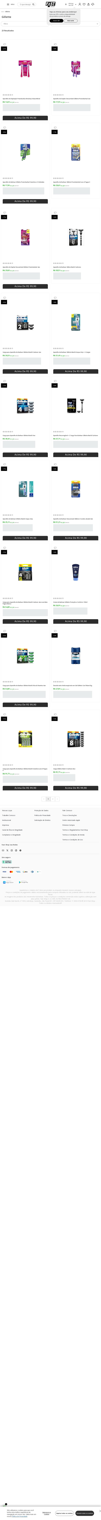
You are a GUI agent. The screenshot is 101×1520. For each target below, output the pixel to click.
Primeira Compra (68, 825)
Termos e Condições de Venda (73, 835)
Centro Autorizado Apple (71, 820)
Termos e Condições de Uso (72, 840)
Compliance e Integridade (11, 835)
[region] (50, 1513)
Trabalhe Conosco (8, 815)
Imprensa (5, 825)
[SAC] (92, 4)
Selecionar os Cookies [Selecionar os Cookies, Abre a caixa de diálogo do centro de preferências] (46, 1513)
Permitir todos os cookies (85, 1513)
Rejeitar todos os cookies (64, 1513)
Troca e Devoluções (69, 815)
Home (2, 11)
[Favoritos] (84, 4)
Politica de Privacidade (42, 815)
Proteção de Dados (41, 810)
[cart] (88, 4)
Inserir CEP (56, 21)
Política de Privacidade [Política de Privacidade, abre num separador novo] (19, 1516)
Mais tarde (70, 21)
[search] (26, 4)
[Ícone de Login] (79, 4)
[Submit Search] (33, 4)
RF (61, 903)
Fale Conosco (67, 810)
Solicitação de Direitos (42, 820)
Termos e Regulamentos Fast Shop (75, 830)
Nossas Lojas (7, 810)
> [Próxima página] (57, 799)
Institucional (6, 820)
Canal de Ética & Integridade (12, 830)
